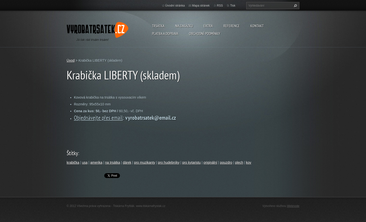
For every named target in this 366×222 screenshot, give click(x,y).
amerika (96, 162)
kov (248, 162)
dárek (127, 162)
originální (210, 162)
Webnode (293, 206)
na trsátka (112, 162)
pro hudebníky (169, 162)
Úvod (71, 60)
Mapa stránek (201, 5)
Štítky (72, 153)
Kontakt (257, 25)
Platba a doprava (165, 33)
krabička (73, 162)
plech (239, 162)
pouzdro (226, 162)
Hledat (294, 5)
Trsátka (158, 25)
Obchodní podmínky (204, 33)
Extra (208, 25)
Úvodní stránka (175, 5)
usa (85, 162)
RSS (220, 5)
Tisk (232, 5)
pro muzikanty (144, 162)
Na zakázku (184, 25)
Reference (231, 25)
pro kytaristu (191, 162)
